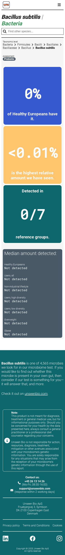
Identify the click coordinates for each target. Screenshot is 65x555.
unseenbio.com (36, 394)
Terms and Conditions (36, 525)
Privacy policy (11, 525)
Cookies (57, 525)
